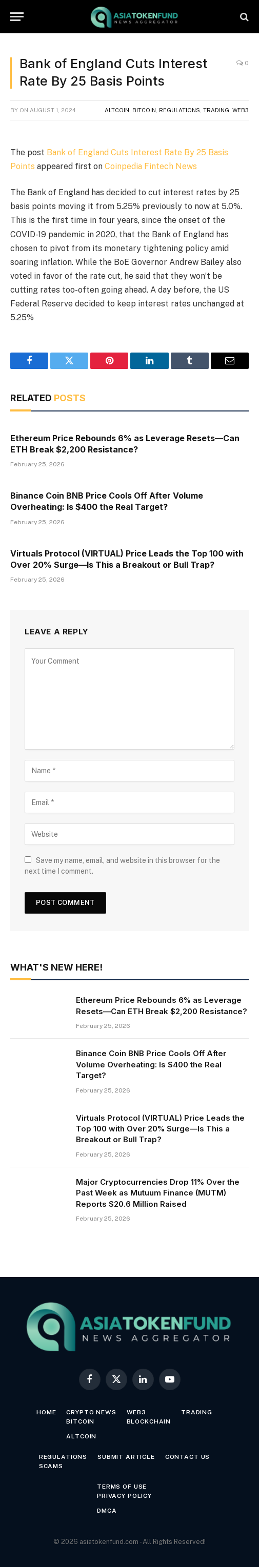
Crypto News (91, 1412)
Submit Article (126, 1456)
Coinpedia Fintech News (151, 166)
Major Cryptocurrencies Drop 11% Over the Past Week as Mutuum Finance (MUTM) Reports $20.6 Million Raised (158, 1193)
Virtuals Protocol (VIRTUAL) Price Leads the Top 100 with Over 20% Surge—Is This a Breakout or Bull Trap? (127, 559)
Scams (51, 1466)
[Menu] (17, 16)
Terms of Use (122, 1486)
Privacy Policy (124, 1495)
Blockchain (149, 1421)
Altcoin (117, 110)
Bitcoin (144, 110)
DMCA (106, 1510)
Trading (216, 110)
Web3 (240, 110)
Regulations (179, 110)
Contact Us (187, 1456)
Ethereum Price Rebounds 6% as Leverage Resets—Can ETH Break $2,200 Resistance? (125, 444)
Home (46, 1412)
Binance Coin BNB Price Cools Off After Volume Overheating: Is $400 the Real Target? (106, 501)
